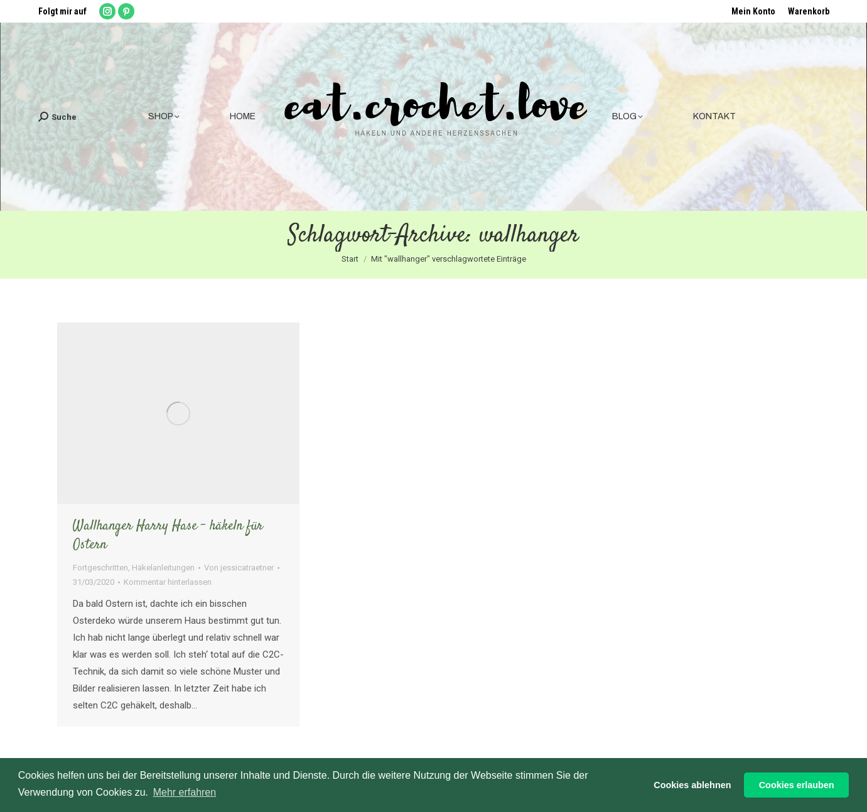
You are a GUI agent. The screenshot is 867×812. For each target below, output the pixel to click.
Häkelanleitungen (163, 567)
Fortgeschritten (100, 567)
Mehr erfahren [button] (185, 792)
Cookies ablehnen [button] (692, 785)
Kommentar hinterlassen (168, 582)
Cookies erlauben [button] (796, 785)
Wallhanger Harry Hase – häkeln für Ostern (168, 535)
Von (239, 567)
